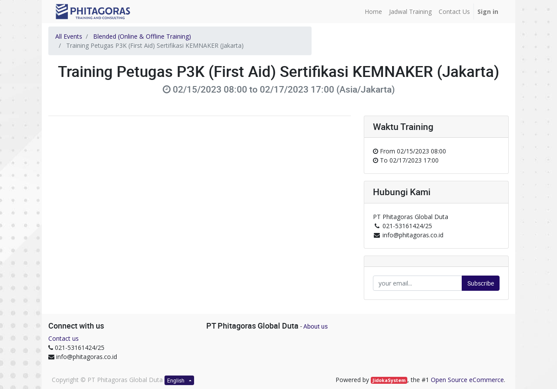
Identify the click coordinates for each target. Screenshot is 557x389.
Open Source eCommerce (467, 380)
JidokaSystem (389, 380)
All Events (68, 36)
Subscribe (480, 283)
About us (315, 326)
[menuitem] (373, 11)
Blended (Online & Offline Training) (142, 36)
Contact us (63, 338)
